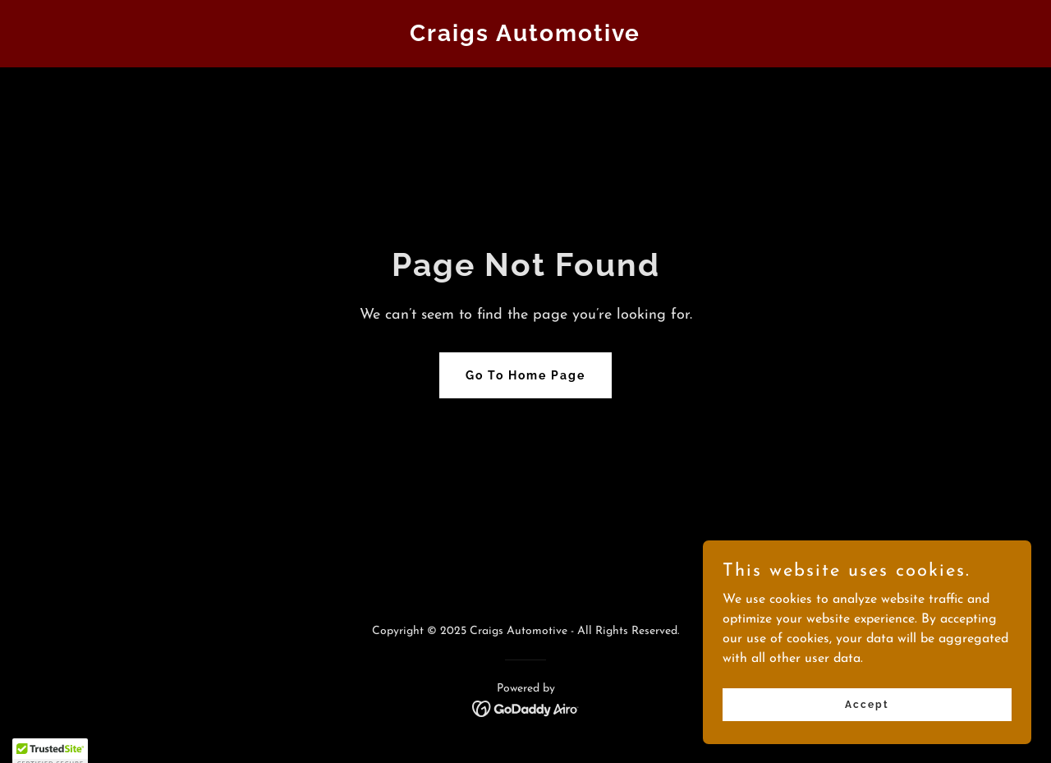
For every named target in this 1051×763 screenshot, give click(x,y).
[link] (526, 37)
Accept (867, 737)
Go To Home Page (525, 375)
